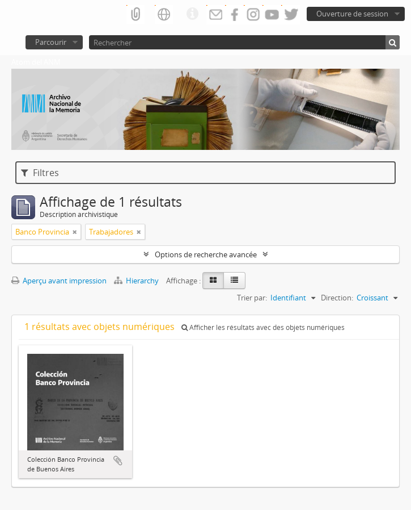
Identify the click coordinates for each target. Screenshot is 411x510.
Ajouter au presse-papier (118, 460)
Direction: (337, 297)
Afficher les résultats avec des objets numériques (263, 327)
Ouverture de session (352, 14)
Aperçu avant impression (59, 280)
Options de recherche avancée (206, 254)
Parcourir (50, 42)
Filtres (40, 172)
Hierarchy (137, 280)
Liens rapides (192, 14)
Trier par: (252, 297)
